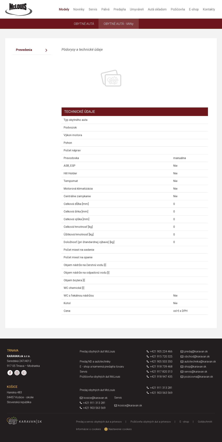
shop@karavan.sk (195, 366)
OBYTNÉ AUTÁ (84, 24)
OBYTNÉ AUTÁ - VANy (119, 24)
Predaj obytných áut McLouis (97, 351)
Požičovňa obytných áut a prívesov (151, 421)
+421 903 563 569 (161, 392)
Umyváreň (137, 9)
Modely (64, 9)
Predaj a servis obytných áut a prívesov (99, 421)
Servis (93, 9)
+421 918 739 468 (161, 366)
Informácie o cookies (88, 429)
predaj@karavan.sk (196, 351)
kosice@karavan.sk (96, 397)
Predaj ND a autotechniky (95, 361)
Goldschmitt (205, 421)
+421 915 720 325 (161, 356)
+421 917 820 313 (161, 371)
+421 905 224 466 (161, 351)
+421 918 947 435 (161, 376)
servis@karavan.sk (195, 371)
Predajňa (120, 9)
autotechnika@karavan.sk (200, 361)
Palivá (105, 9)
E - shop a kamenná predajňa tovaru (102, 366)
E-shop (194, 9)
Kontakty (209, 9)
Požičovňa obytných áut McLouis (100, 376)
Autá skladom (157, 9)
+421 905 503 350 (161, 361)
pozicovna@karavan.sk (198, 376)
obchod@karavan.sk (197, 356)
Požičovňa (178, 9)
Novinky (78, 9)
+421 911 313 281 (161, 387)
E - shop (184, 421)
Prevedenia (24, 50)
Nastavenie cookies (119, 429)
